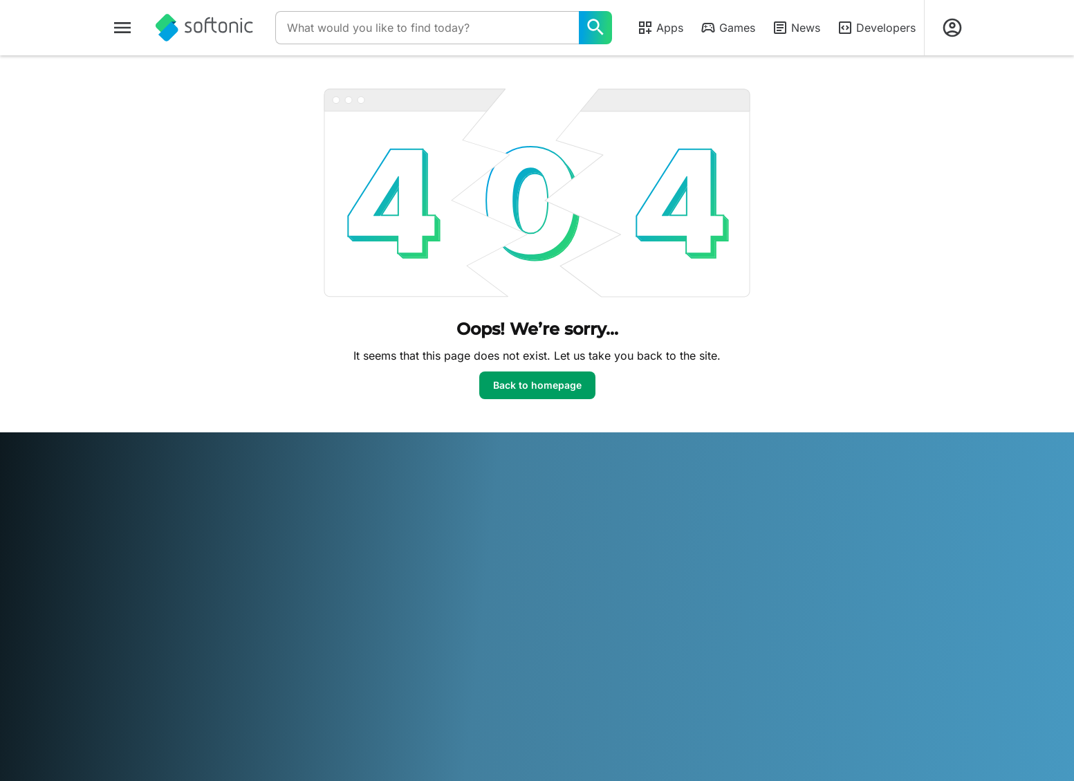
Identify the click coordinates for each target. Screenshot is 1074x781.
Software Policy (363, 567)
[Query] (427, 27)
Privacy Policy (577, 558)
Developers (876, 27)
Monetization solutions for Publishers (386, 508)
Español (240, 675)
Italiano (408, 675)
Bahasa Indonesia (347, 675)
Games (727, 27)
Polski (570, 675)
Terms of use (575, 539)
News (796, 27)
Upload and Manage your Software (386, 540)
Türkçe (172, 694)
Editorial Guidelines (153, 578)
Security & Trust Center (163, 520)
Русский (660, 675)
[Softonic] (204, 27)
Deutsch (157, 675)
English (199, 675)
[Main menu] (122, 27)
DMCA (560, 501)
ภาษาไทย (131, 694)
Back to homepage (537, 385)
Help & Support (145, 539)
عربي (122, 675)
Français (282, 675)
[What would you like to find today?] (595, 27)
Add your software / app (167, 597)
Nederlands (525, 675)
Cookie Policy (576, 578)
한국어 (479, 675)
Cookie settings (580, 597)
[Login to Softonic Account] (952, 27)
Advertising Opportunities (386, 585)
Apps (660, 27)
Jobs (122, 558)
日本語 (444, 675)
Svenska (705, 675)
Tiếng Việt (217, 694)
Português (612, 675)
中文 (255, 694)
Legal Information (585, 520)
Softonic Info (140, 501)
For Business (139, 616)
